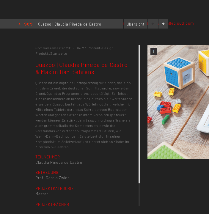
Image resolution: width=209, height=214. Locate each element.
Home (25, 25)
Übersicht (136, 24)
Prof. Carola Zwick (52, 177)
